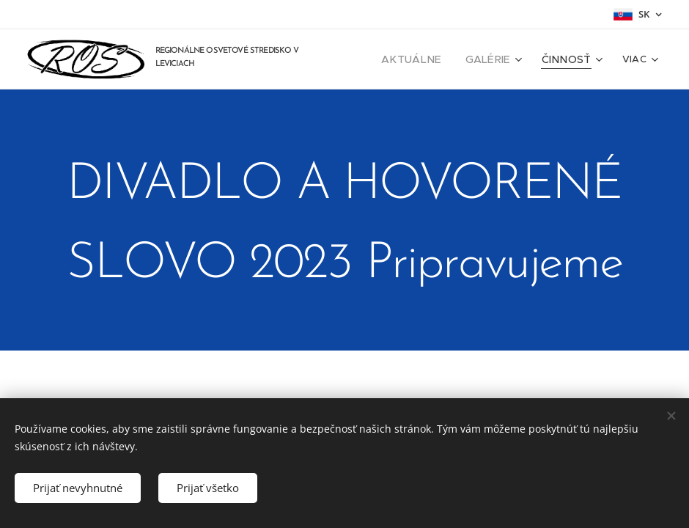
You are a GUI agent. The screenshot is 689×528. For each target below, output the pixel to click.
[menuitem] (428, 59)
